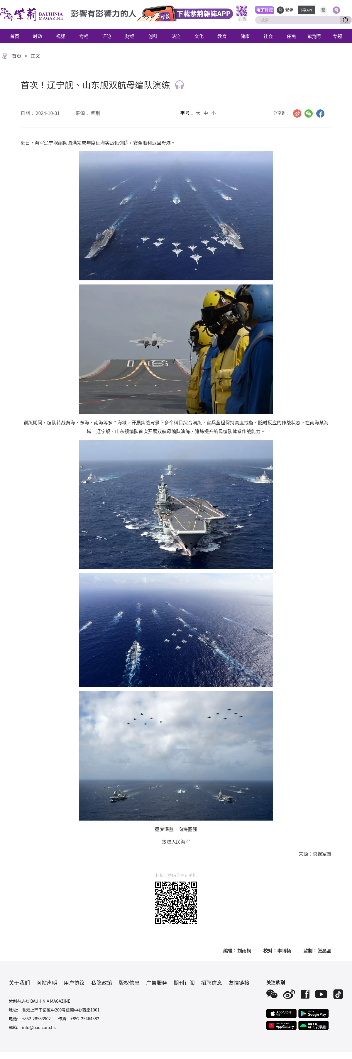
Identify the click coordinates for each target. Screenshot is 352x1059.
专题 (337, 36)
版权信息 (129, 982)
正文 (35, 56)
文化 (199, 36)
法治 (176, 36)
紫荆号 (314, 36)
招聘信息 (211, 982)
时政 (37, 36)
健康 (245, 36)
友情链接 (239, 982)
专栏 (84, 36)
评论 (106, 36)
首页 (14, 36)
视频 (60, 36)
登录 (289, 10)
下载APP (306, 9)
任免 (291, 36)
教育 (222, 36)
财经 (130, 36)
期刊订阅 (184, 982)
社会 (268, 36)
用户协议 (74, 982)
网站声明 (46, 982)
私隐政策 (101, 982)
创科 (153, 36)
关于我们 (19, 982)
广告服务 (156, 982)
